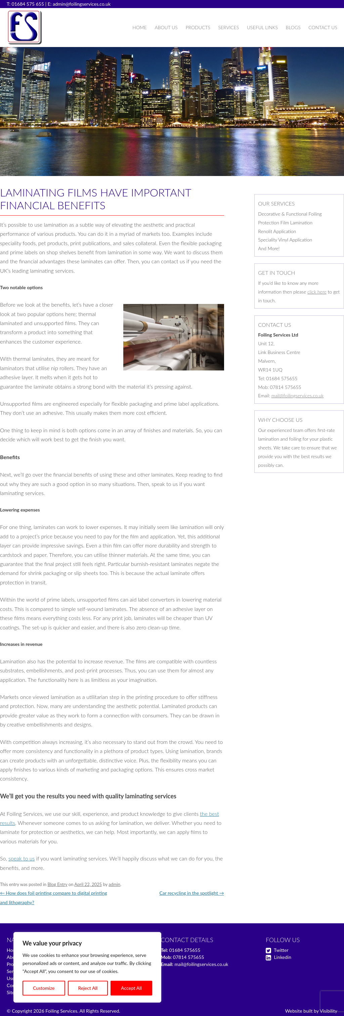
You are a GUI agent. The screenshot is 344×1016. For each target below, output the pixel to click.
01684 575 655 (28, 4)
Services (228, 27)
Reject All (88, 988)
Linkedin (282, 957)
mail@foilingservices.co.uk (297, 395)
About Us (166, 27)
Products (197, 27)
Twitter (281, 950)
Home (139, 27)
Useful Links (262, 27)
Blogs (293, 27)
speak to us (21, 858)
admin (114, 884)
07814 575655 (188, 957)
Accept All (131, 988)
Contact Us (322, 27)
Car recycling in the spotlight (191, 893)
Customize (44, 988)
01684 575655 (184, 950)
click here (317, 292)
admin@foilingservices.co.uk (82, 4)
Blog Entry (57, 884)
